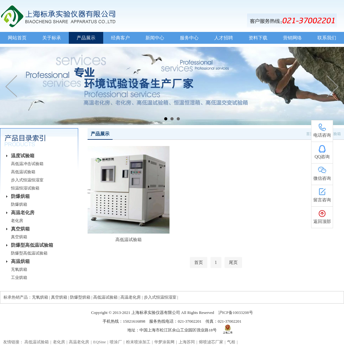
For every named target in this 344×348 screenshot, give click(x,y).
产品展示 (86, 37)
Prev (11, 86)
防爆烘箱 (20, 196)
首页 (198, 262)
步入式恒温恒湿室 (27, 180)
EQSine (99, 342)
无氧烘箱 (19, 269)
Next (332, 86)
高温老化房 (22, 212)
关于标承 (51, 37)
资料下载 (258, 37)
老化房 (17, 220)
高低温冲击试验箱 (27, 163)
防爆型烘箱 (80, 297)
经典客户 (120, 37)
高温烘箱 (20, 261)
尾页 (233, 262)
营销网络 (292, 37)
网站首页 (17, 37)
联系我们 (326, 37)
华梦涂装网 (164, 342)
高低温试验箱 (23, 171)
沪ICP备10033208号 (235, 312)
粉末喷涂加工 (138, 342)
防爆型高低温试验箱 (32, 245)
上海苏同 (187, 342)
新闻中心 (154, 37)
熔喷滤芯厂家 (211, 342)
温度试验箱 (22, 155)
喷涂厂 (116, 342)
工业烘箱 (19, 277)
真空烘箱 (20, 228)
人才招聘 (223, 37)
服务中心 (189, 37)
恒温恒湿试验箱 (25, 188)
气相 (231, 342)
